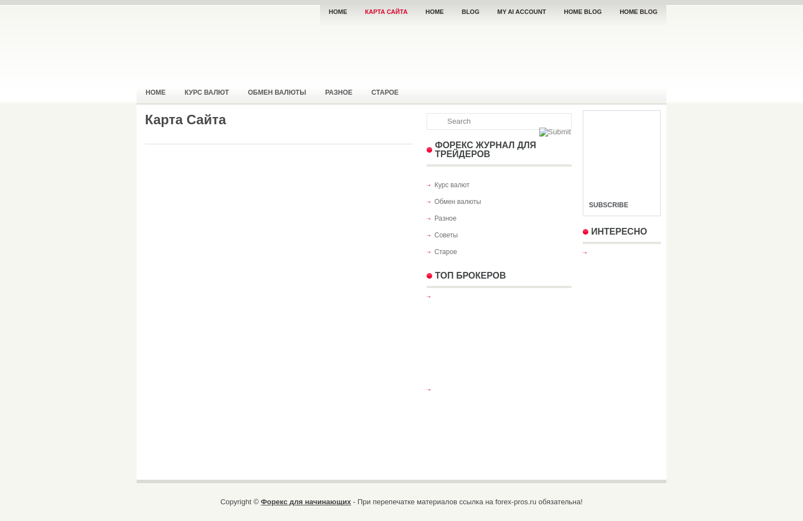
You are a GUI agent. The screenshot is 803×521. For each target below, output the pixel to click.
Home (338, 11)
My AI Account (521, 11)
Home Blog (583, 11)
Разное (338, 92)
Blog (471, 11)
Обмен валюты (277, 92)
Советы (446, 235)
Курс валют (207, 92)
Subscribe (608, 205)
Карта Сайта (386, 11)
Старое (385, 92)
